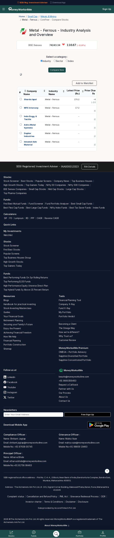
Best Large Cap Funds (37, 208)
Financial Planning (12, 341)
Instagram (10, 393)
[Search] (56, 534)
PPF (32, 218)
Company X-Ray (67, 304)
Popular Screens (44, 181)
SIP (5, 218)
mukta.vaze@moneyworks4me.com (82, 443)
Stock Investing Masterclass (17, 308)
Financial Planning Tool (70, 300)
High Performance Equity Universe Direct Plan (26, 286)
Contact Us (64, 401)
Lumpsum (19, 218)
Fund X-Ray (64, 308)
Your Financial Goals (13, 316)
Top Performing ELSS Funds (17, 282)
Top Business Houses (82, 181)
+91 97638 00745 (23, 447)
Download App (58, 2)
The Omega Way (67, 328)
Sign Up (106, 9)
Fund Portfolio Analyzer (57, 204)
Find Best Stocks (12, 250)
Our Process (65, 393)
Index (70, 61)
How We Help (10, 337)
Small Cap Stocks (37, 189)
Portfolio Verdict (67, 316)
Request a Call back (68, 385)
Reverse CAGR (52, 218)
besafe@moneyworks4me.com (74, 377)
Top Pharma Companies (15, 193)
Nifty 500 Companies (78, 185)
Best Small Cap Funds (81, 204)
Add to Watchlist (84, 83)
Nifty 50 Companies (56, 185)
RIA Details (89, 166)
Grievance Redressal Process (84, 497)
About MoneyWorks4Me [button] (57, 526)
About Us (63, 397)
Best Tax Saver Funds (80, 208)
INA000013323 (70, 166)
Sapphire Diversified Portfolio (73, 356)
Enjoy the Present (12, 329)
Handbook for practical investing (20, 304)
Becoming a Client (67, 324)
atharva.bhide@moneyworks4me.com (27, 461)
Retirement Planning (13, 321)
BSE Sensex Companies (15, 189)
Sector (58, 61)
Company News (61, 181)
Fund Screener (36, 204)
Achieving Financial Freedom (17, 333)
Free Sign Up (87, 415)
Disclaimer (71, 502)
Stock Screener (11, 181)
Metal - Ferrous (52, 99)
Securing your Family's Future (18, 325)
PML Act (64, 497)
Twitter (9, 398)
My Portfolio (65, 312)
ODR (103, 497)
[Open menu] (3, 9)
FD (10, 218)
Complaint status (15, 497)
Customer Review (67, 340)
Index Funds (99, 208)
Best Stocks (27, 181)
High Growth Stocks (13, 185)
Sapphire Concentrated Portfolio (75, 360)
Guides (7, 312)
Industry (45, 61)
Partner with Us (66, 389)
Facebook (10, 382)
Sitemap (8, 349)
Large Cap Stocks (75, 189)
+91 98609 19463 (78, 447)
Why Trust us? (66, 336)
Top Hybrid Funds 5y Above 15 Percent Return (26, 290)
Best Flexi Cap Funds (14, 208)
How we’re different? (69, 332)
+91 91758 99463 (23, 465)
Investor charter (34, 502)
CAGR (39, 218)
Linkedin (9, 377)
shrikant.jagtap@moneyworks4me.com (28, 443)
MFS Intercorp (31, 108)
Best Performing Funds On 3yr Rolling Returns (26, 278)
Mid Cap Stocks (56, 189)
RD (27, 218)
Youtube (10, 388)
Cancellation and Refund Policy (42, 497)
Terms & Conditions (53, 502)
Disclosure (83, 502)
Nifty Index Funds (58, 208)
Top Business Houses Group (17, 258)
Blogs (6, 300)
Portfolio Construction (15, 345)
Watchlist (8, 235)
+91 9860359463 (67, 381)
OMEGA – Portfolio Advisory (72, 352)
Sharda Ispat (30, 99)
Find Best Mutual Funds (15, 204)
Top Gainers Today (35, 185)
